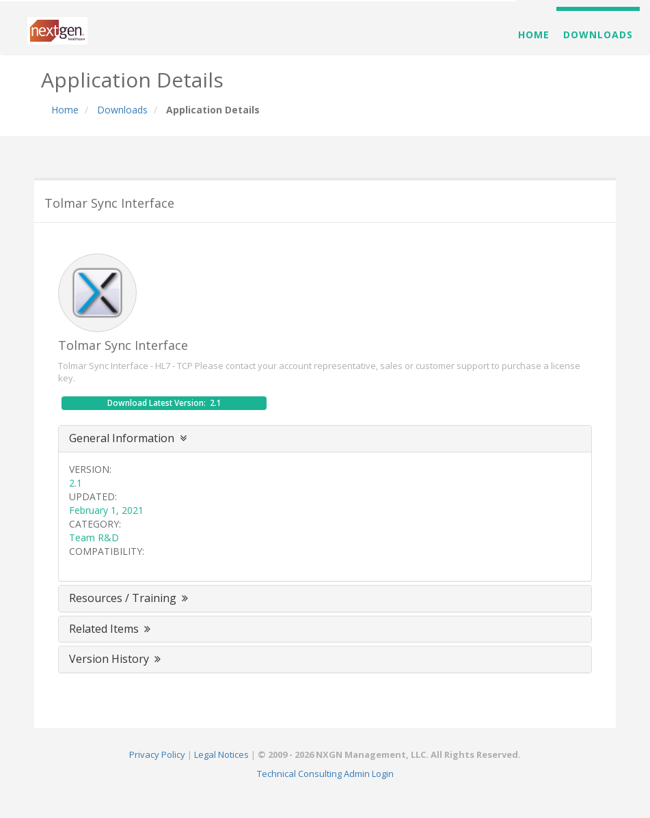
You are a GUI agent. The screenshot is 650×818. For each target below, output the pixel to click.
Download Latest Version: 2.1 (164, 403)
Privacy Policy (157, 754)
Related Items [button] (111, 628)
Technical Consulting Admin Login (325, 773)
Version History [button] (116, 658)
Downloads (598, 34)
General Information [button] (128, 438)
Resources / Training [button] (130, 597)
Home (534, 34)
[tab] (325, 439)
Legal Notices (221, 754)
